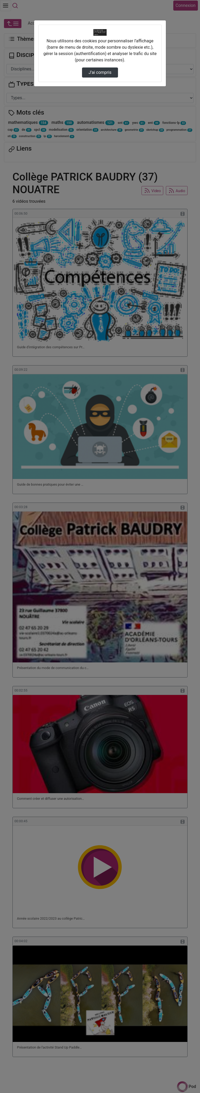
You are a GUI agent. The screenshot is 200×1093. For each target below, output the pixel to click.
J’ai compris (100, 72)
